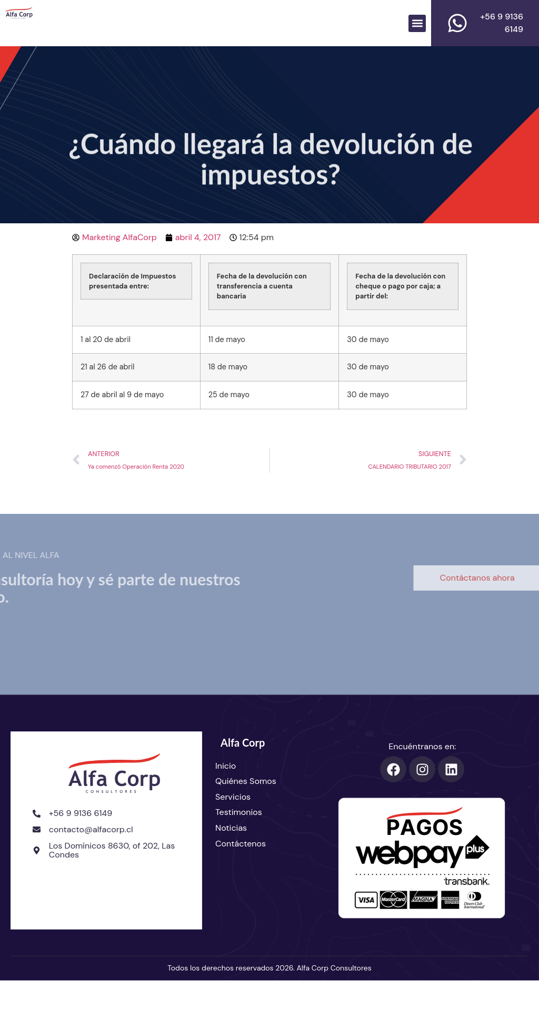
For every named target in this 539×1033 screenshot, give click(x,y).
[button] (417, 23)
